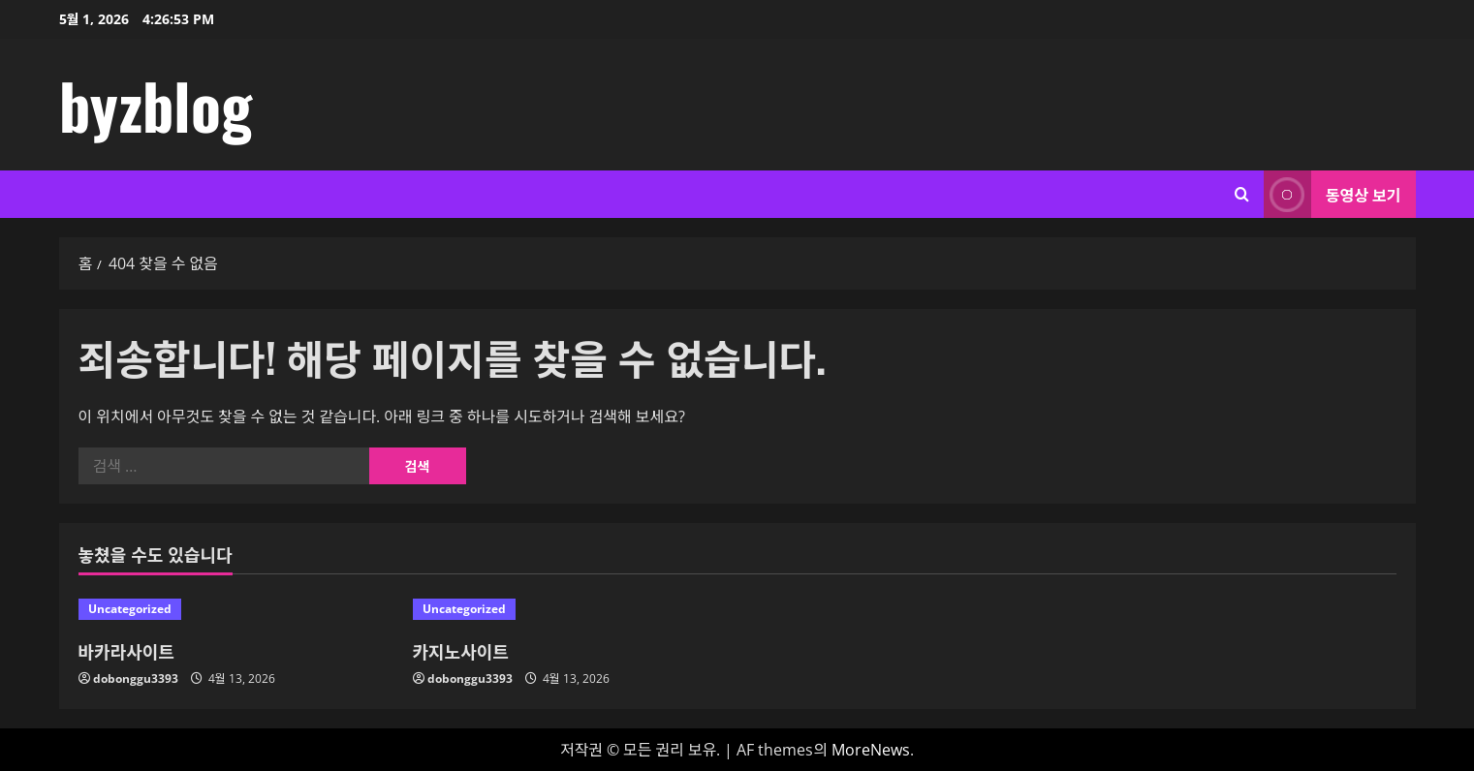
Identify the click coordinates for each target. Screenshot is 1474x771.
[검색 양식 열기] (1242, 194)
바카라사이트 (126, 650)
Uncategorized (130, 609)
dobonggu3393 (135, 678)
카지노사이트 (461, 650)
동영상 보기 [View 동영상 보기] (1332, 194)
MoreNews (870, 749)
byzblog (155, 104)
